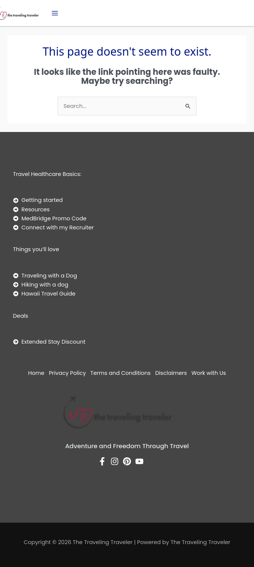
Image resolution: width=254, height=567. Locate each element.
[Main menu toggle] (55, 13)
